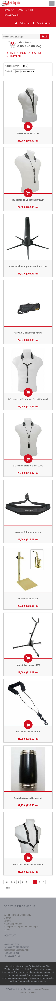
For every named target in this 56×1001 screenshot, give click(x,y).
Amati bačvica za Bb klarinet (28, 798)
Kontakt (6, 921)
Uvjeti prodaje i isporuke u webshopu (20, 927)
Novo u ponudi (11, 15)
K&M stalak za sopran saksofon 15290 (28, 266)
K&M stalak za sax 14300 (28, 665)
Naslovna (9, 10)
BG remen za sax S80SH (28, 731)
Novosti (6, 929)
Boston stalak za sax (28, 598)
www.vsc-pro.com (28, 992)
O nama (7, 918)
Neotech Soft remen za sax (28, 532)
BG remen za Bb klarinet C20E (28, 466)
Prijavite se (25, 23)
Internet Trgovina (42, 989)
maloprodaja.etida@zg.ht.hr (16, 950)
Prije (13, 882)
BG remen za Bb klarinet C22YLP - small (28, 399)
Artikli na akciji (25, 10)
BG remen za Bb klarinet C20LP (28, 200)
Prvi (6, 882)
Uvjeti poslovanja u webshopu (17, 915)
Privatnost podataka (12, 924)
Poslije (7, 888)
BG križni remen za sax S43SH (28, 864)
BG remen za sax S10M (28, 133)
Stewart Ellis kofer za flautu (28, 333)
